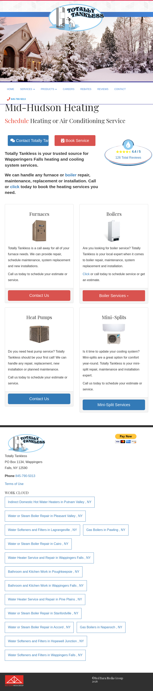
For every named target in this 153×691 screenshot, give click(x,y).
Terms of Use (14, 484)
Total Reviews (128, 157)
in (49, 502)
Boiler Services (113, 295)
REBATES (85, 89)
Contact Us (39, 295)
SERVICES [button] (27, 89)
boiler (70, 175)
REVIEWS (102, 89)
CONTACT (120, 89)
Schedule (17, 121)
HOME (10, 89)
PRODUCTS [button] (49, 89)
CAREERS (68, 89)
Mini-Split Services (113, 405)
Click (86, 274)
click (15, 186)
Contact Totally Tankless (29, 140)
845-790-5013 (25, 476)
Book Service (75, 140)
